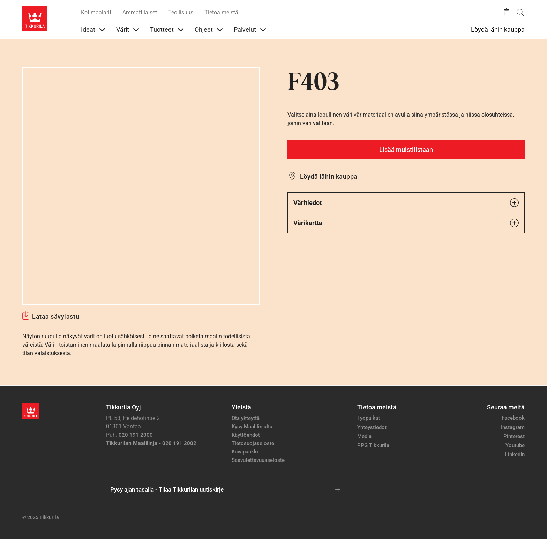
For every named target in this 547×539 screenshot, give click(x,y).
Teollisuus (180, 12)
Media (364, 436)
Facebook (513, 418)
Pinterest (514, 436)
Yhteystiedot (372, 427)
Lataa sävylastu (55, 316)
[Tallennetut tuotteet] (506, 12)
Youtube (515, 445)
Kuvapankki (245, 452)
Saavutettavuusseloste (258, 460)
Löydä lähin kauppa (498, 29)
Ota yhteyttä (246, 418)
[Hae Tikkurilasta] (520, 12)
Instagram (513, 427)
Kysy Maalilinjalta (252, 426)
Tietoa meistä (221, 12)
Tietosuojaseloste (253, 443)
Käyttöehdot (246, 435)
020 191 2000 (136, 435)
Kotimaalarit (96, 12)
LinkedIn (515, 454)
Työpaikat (368, 418)
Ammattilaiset (139, 12)
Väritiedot (406, 202)
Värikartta (406, 223)
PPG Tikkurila (373, 445)
